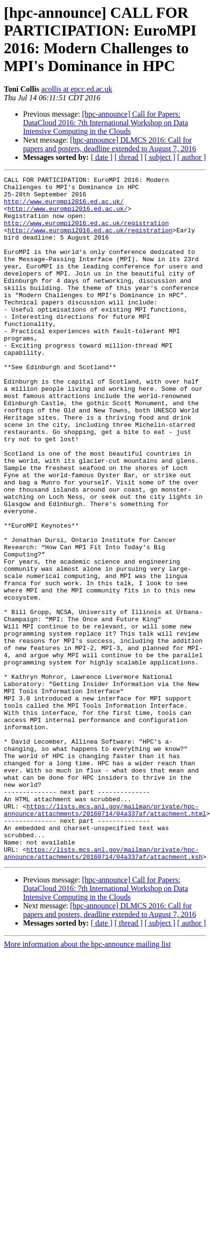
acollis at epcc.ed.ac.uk (76, 89)
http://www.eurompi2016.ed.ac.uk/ (64, 207)
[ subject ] (160, 157)
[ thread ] (128, 157)
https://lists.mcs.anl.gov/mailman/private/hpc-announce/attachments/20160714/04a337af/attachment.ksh (103, 989)
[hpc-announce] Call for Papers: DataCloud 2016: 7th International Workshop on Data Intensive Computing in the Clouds (105, 122)
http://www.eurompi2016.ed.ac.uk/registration (86, 233)
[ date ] (101, 157)
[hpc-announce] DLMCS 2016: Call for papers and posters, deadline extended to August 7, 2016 (109, 144)
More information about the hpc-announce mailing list (87, 1081)
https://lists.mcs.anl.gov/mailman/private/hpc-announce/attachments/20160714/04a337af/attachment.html (105, 937)
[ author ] (191, 157)
